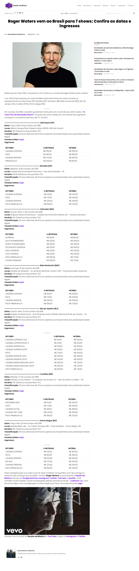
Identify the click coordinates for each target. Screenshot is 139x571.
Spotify (72, 478)
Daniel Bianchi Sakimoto (16, 34)
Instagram (44, 478)
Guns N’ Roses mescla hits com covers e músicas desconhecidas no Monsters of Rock (114, 81)
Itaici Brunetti (98, 84)
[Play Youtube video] (47, 511)
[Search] (134, 13)
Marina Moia (98, 52)
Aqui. (21, 139)
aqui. (80, 483)
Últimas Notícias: (101, 43)
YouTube (62, 478)
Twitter (53, 478)
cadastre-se (76, 480)
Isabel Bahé (98, 63)
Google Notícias (30, 478)
